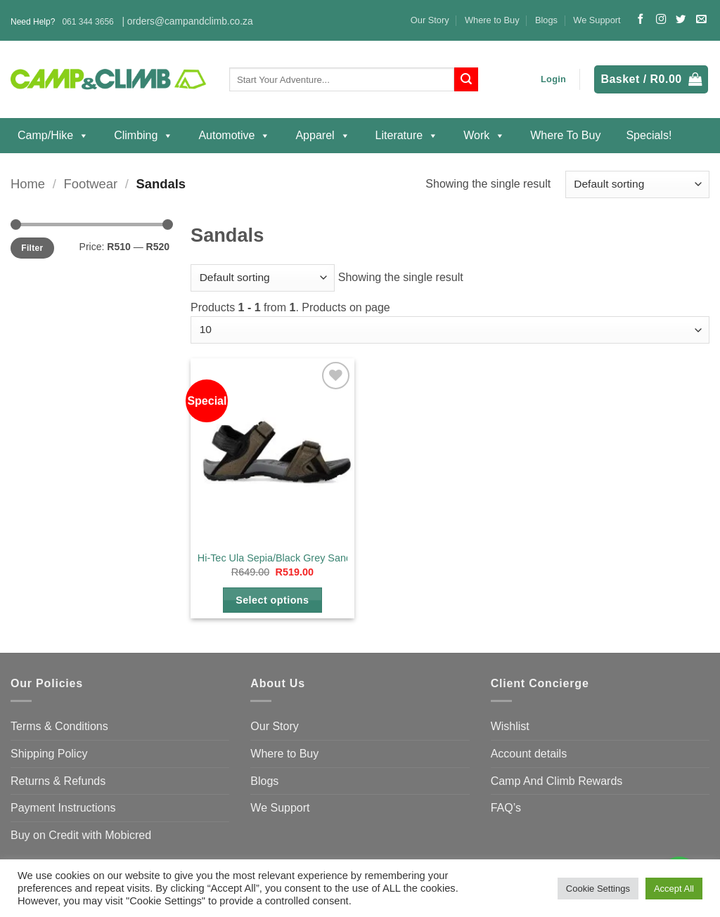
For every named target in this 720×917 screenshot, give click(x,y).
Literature (407, 135)
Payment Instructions (63, 808)
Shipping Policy (49, 754)
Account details (529, 754)
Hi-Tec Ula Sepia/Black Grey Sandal (278, 558)
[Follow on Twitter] (681, 19)
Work (484, 135)
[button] (553, 79)
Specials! (648, 135)
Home (28, 183)
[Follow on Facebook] (640, 19)
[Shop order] (637, 184)
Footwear (90, 183)
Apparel (322, 135)
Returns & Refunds (58, 781)
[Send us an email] (701, 19)
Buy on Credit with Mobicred (81, 835)
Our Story (430, 20)
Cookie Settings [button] (598, 888)
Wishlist (510, 726)
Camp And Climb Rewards (557, 781)
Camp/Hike (53, 135)
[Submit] (466, 79)
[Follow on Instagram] (661, 19)
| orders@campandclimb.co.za (187, 21)
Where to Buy (492, 20)
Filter (32, 248)
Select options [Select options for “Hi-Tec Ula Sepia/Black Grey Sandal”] (272, 600)
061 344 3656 (87, 22)
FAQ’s (506, 808)
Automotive (234, 135)
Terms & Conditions (59, 726)
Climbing (143, 135)
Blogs (546, 20)
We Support (596, 20)
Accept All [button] (674, 888)
